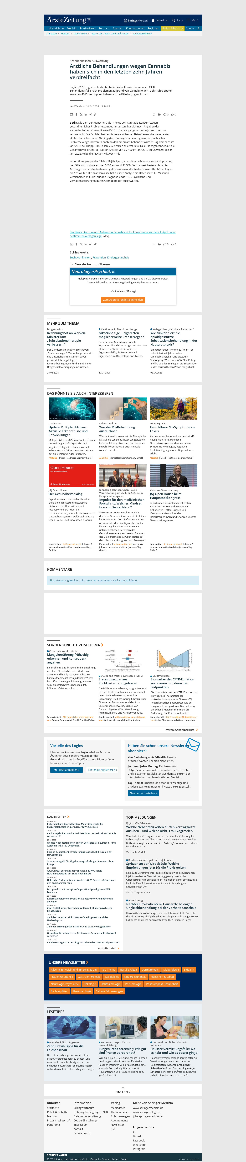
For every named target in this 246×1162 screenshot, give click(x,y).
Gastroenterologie (89, 977)
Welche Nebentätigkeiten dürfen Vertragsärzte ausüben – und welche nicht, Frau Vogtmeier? (81, 845)
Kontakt (78, 1129)
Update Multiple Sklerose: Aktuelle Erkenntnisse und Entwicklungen (68, 432)
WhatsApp (139, 1145)
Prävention (99, 258)
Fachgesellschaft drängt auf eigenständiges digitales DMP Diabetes (79, 891)
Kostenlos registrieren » (102, 770)
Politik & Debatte (172, 29)
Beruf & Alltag (128, 970)
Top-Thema (108, 970)
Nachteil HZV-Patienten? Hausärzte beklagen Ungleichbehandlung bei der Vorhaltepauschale (161, 907)
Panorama (53, 1125)
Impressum (80, 1125)
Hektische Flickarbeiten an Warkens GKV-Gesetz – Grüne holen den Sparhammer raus (81, 882)
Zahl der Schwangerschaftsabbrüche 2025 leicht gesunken (79, 927)
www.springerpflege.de (147, 1113)
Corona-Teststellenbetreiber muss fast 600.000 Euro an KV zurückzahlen (79, 854)
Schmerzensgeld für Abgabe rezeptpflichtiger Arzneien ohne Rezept (80, 864)
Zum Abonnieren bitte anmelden (123, 300)
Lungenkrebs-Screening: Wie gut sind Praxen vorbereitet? (122, 1051)
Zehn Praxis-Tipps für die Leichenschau (65, 1049)
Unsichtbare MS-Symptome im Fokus (172, 430)
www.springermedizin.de (148, 1108)
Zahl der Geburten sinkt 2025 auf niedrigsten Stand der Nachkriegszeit (77, 920)
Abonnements (119, 1121)
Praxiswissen (87, 29)
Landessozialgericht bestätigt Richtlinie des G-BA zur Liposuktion (83, 943)
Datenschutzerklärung (87, 1117)
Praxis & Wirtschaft (58, 1121)
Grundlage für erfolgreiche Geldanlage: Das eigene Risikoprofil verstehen (81, 935)
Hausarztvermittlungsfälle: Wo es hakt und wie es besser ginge (173, 1051)
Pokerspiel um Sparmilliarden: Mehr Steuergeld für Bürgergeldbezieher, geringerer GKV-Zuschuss (75, 826)
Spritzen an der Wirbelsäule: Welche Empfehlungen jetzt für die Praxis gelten (156, 866)
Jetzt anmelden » (66, 770)
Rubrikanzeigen (120, 1117)
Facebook (139, 1141)
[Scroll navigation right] (198, 29)
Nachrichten (56, 29)
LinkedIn (138, 1137)
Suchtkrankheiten (80, 258)
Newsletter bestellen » (143, 794)
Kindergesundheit (118, 258)
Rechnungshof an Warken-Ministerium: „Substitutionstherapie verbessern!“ (66, 339)
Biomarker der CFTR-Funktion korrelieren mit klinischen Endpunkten (172, 684)
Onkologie (90, 985)
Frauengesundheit (62, 977)
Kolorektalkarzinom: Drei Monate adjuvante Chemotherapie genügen (80, 901)
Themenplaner (120, 1113)
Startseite (53, 1108)
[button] (192, 20)
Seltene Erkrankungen (109, 992)
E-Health (189, 970)
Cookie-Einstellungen (86, 1121)
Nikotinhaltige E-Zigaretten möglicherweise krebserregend (121, 335)
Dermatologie (150, 970)
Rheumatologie (82, 992)
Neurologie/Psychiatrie (65, 985)
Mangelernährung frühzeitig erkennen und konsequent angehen (68, 659)
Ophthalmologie (110, 985)
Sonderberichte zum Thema (73, 645)
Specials (118, 29)
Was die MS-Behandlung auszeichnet (117, 430)
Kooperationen (135, 29)
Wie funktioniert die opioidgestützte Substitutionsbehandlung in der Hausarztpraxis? (173, 339)
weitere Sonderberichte (182, 730)
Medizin (72, 29)
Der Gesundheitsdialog (65, 495)
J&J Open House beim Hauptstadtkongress (165, 497)
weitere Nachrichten (109, 949)
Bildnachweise (82, 1134)
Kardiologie (112, 977)
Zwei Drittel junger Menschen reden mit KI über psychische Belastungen (79, 910)
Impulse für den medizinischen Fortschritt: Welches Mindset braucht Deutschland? (121, 504)
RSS (113, 1129)
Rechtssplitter (59, 992)
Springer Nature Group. (115, 1159)
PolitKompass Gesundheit (162, 985)
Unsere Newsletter (67, 963)
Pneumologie (133, 985)
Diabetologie (171, 970)
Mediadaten (118, 1108)
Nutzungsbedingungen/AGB (91, 1113)
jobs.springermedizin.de (148, 1117)
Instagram (139, 1149)
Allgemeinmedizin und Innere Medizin (74, 970)
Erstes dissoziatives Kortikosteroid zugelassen (118, 682)
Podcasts (104, 29)
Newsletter (117, 1125)
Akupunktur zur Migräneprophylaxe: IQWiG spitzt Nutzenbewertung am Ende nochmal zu (74, 873)
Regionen (153, 29)
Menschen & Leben (162, 977)
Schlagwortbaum (84, 1108)
